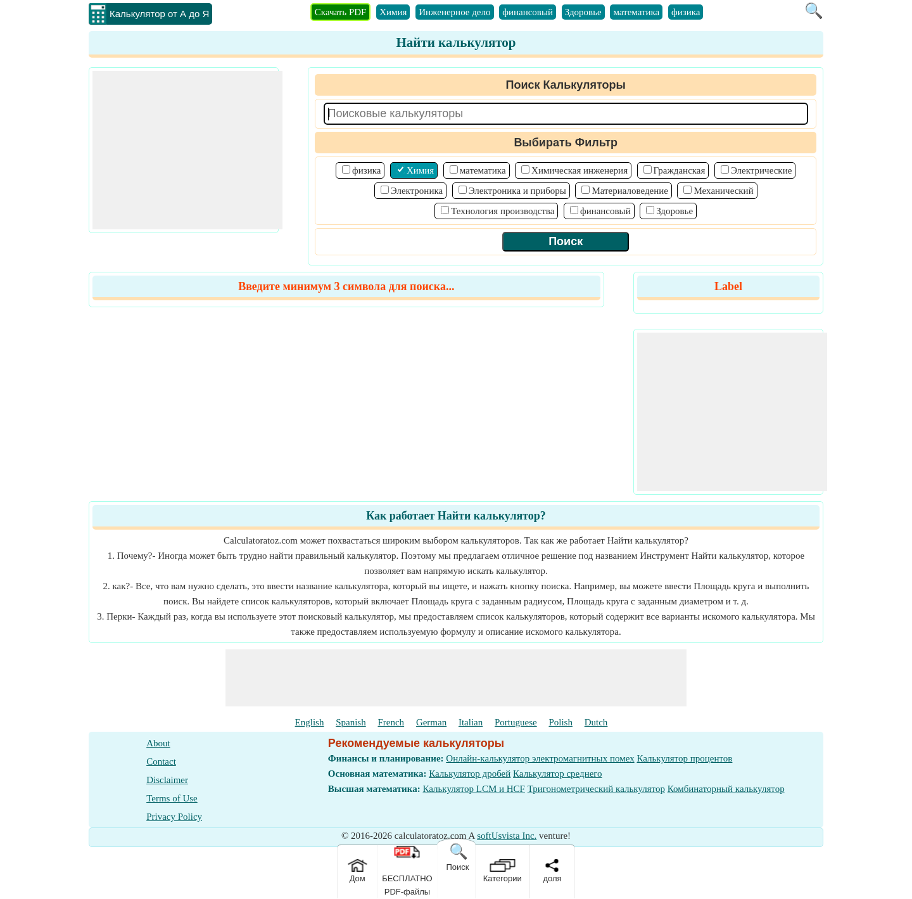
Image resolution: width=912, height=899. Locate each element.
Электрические (761, 170)
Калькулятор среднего (557, 773)
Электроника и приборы (517, 191)
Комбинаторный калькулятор (726, 789)
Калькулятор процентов (684, 758)
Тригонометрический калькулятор (596, 789)
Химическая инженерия (579, 170)
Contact (161, 761)
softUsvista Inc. (506, 836)
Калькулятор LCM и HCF (473, 789)
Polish (560, 722)
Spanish (351, 722)
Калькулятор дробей (469, 773)
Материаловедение (630, 191)
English (309, 722)
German (431, 722)
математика (636, 12)
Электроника (417, 191)
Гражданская (680, 170)
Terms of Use (172, 798)
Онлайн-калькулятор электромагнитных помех (540, 758)
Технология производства (502, 211)
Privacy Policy (174, 817)
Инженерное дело (454, 12)
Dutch (596, 722)
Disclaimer (167, 780)
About (158, 743)
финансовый (527, 12)
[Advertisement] (187, 150)
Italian (471, 722)
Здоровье (583, 12)
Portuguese (516, 722)
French (390, 722)
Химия (393, 12)
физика (685, 12)
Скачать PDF (341, 12)
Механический (723, 191)
